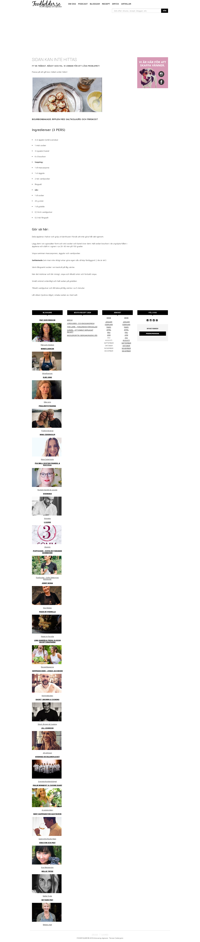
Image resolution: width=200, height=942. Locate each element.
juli (126, 338)
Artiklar (126, 4)
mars (109, 327)
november (126, 348)
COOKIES (104, 934)
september (126, 343)
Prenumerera (152, 333)
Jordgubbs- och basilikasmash (80, 323)
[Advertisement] (100, 33)
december (126, 351)
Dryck (115, 4)
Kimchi (69, 320)
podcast (83, 4)
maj (108, 332)
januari (108, 322)
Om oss (72, 4)
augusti (126, 340)
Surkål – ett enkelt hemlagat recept (80, 331)
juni (109, 335)
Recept (106, 4)
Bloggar (95, 4)
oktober (126, 346)
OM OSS (95, 934)
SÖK (164, 11)
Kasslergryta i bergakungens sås (82, 335)
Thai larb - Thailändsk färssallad (82, 327)
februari (109, 324)
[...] (136, 11)
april (109, 330)
